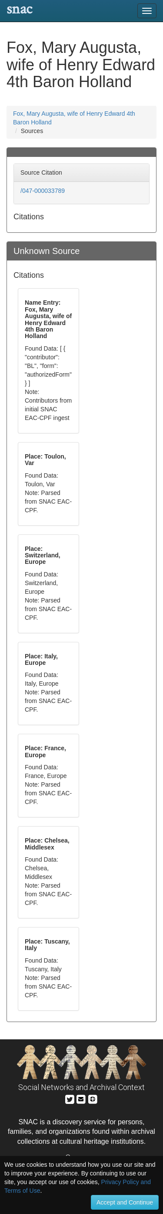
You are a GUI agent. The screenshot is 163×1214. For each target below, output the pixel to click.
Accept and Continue (124, 1202)
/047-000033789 (42, 190)
